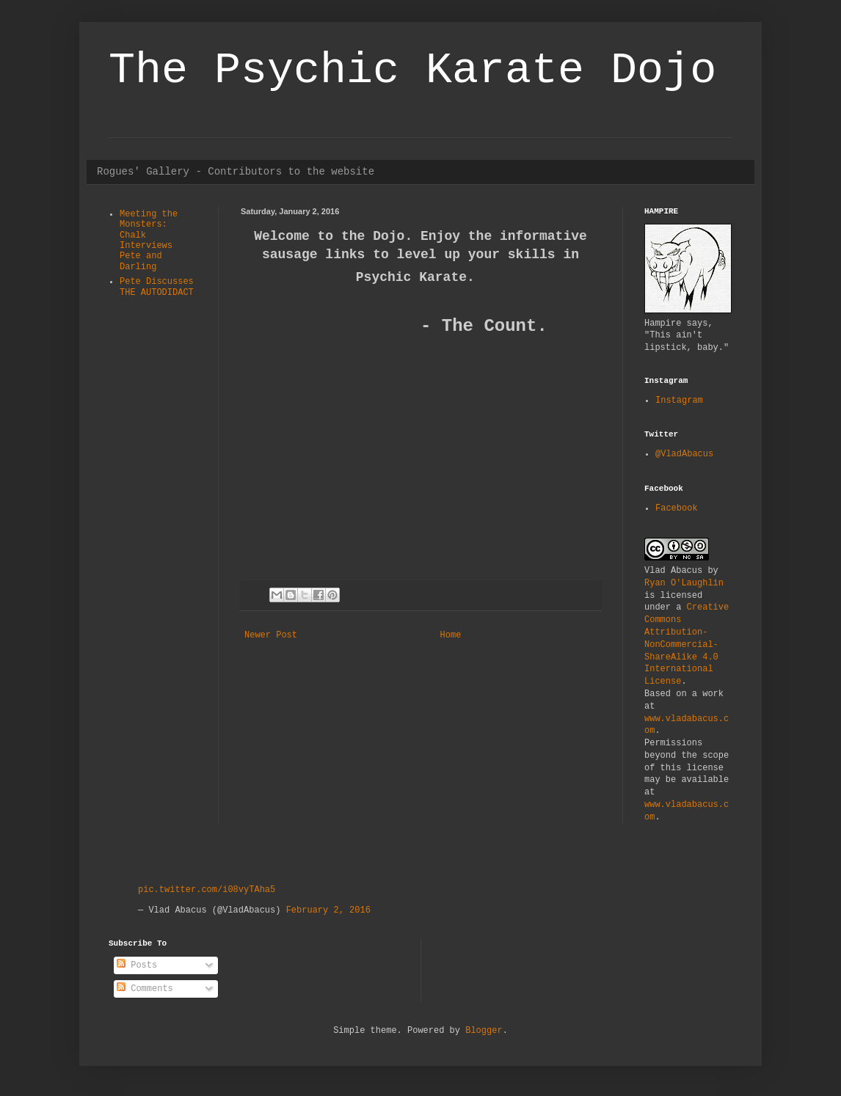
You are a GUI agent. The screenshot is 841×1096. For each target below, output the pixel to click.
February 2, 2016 (328, 910)
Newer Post (270, 635)
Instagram (679, 400)
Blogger (483, 1031)
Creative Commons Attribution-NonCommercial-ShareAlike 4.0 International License (686, 644)
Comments (145, 989)
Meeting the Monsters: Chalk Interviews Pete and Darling (149, 240)
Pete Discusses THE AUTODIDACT (157, 287)
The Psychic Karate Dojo (412, 70)
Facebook (676, 508)
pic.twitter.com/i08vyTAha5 (206, 890)
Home (451, 635)
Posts (137, 965)
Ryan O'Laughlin (684, 583)
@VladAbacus (684, 454)
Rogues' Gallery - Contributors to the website (235, 172)
